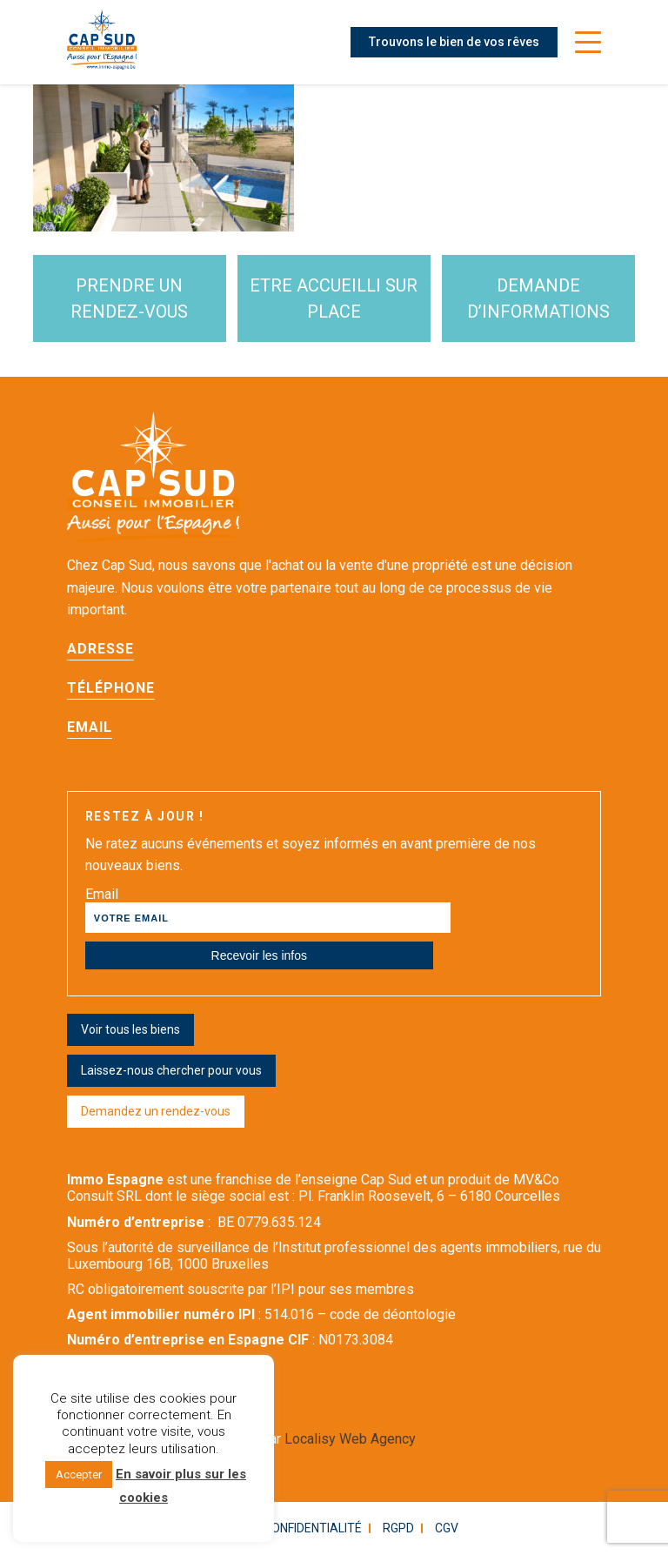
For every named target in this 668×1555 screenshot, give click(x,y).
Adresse (100, 648)
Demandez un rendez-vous (155, 1111)
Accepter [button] (79, 1474)
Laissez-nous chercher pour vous (171, 1070)
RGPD (398, 1528)
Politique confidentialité (282, 1528)
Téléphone (111, 688)
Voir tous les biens (130, 1029)
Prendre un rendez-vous (129, 298)
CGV (446, 1528)
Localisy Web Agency (350, 1439)
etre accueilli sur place (334, 298)
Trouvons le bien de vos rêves (454, 42)
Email (89, 727)
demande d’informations (538, 298)
